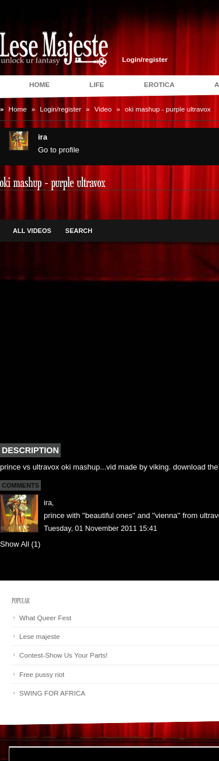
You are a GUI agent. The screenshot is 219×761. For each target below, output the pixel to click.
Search (78, 230)
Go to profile (58, 149)
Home (18, 109)
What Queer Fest (45, 617)
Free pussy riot (41, 674)
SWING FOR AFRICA (52, 693)
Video (103, 109)
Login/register (145, 59)
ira (48, 503)
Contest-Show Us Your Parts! (63, 655)
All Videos (32, 230)
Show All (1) (20, 544)
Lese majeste (39, 636)
